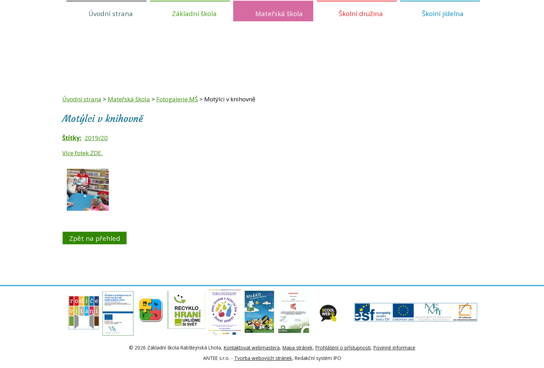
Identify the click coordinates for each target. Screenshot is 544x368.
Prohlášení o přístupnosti (343, 347)
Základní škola (194, 13)
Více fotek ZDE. (82, 153)
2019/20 (96, 138)
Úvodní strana (110, 13)
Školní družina (361, 13)
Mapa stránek (297, 347)
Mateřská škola (279, 13)
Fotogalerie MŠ (177, 99)
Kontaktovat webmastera (252, 347)
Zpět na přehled (94, 237)
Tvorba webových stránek (263, 358)
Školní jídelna (443, 13)
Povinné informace (394, 347)
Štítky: (71, 138)
